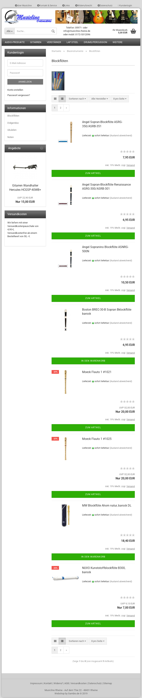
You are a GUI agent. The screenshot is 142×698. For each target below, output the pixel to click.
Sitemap (107, 684)
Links (66, 5)
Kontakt (48, 684)
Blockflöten (13, 116)
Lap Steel (72, 43)
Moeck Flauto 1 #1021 (96, 373)
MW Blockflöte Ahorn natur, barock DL (106, 506)
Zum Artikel (93, 174)
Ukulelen (11, 131)
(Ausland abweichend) (121, 136)
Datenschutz (105, 5)
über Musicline (23, 5)
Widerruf (58, 684)
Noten (10, 138)
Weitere (117, 43)
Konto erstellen (15, 90)
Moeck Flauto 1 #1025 (96, 440)
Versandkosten (79, 684)
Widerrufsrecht (83, 5)
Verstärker (54, 43)
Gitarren (35, 43)
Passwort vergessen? (18, 96)
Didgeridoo (13, 123)
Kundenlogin (125, 5)
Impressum (36, 684)
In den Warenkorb (93, 361)
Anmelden (25, 82)
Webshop (60, 694)
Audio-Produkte (15, 43)
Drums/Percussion (95, 43)
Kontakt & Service (47, 5)
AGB (66, 684)
